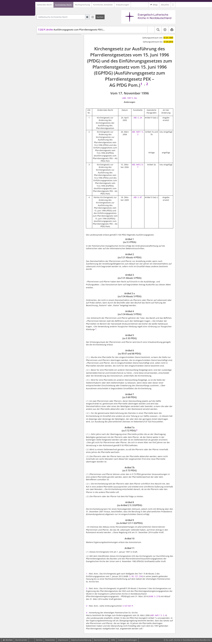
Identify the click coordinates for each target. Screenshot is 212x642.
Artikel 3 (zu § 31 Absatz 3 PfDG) (57, 46)
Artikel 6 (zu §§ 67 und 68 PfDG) (57, 62)
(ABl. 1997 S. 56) (129, 98)
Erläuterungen (122, 4)
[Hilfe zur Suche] (87, 16)
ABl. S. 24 (138, 117)
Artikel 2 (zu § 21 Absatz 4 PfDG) (57, 42)
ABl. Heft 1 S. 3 (138, 133)
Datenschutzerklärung (81, 640)
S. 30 (131, 576)
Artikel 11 (47, 90)
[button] (173, 5)
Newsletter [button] (50, 640)
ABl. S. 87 (138, 197)
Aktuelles (165, 4)
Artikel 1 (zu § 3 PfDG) (52, 38)
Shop (154, 4)
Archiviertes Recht (63, 4)
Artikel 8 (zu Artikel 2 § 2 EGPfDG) (58, 78)
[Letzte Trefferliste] (92, 16)
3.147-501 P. (127, 606)
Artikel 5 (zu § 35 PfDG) (53, 58)
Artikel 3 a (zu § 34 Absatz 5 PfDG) (58, 50)
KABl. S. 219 (154, 596)
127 (136, 576)
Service (39, 640)
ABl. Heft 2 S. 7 (138, 166)
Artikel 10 (47, 86)
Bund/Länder (21, 640)
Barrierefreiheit (101, 640)
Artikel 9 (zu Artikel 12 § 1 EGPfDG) (58, 82)
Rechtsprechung (82, 4)
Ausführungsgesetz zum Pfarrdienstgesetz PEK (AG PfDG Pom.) (78, 29)
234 (140, 576)
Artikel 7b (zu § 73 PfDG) (54, 74)
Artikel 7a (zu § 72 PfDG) (54, 70)
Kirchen (8, 640)
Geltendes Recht (44, 4)
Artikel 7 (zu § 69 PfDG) (53, 66)
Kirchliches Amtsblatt (103, 4)
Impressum (63, 640)
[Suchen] (100, 16)
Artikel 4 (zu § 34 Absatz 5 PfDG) (57, 54)
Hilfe (113, 640)
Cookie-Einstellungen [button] (127, 640)
